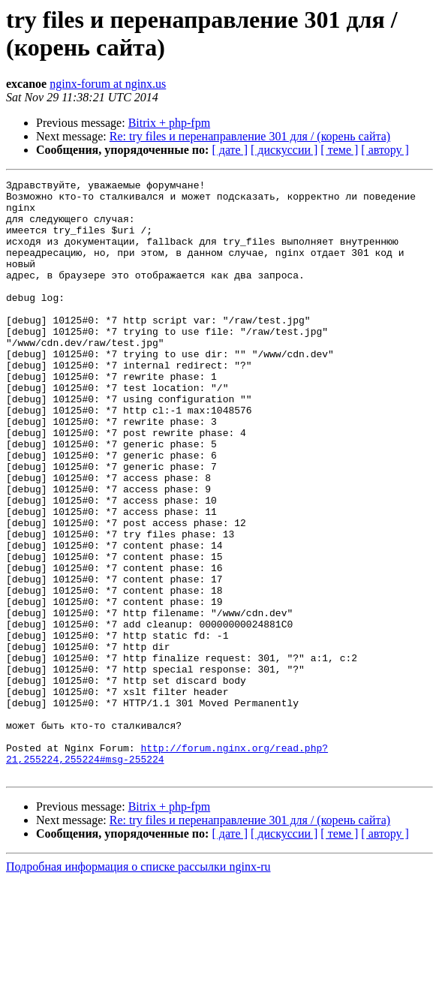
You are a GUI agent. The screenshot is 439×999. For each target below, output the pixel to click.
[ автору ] (384, 149)
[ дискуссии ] (284, 149)
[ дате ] (230, 149)
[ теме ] (339, 149)
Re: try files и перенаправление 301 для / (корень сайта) (250, 136)
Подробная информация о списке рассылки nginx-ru (138, 985)
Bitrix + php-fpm (169, 122)
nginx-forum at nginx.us (108, 83)
